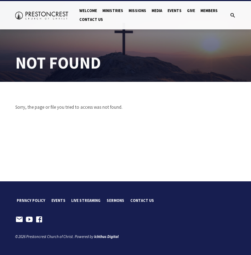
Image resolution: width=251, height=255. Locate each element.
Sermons (115, 200)
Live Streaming (86, 200)
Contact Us (91, 19)
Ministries (112, 10)
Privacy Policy (31, 200)
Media (157, 10)
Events (174, 10)
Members (209, 10)
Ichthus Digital (106, 236)
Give (191, 10)
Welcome (88, 10)
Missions (137, 10)
